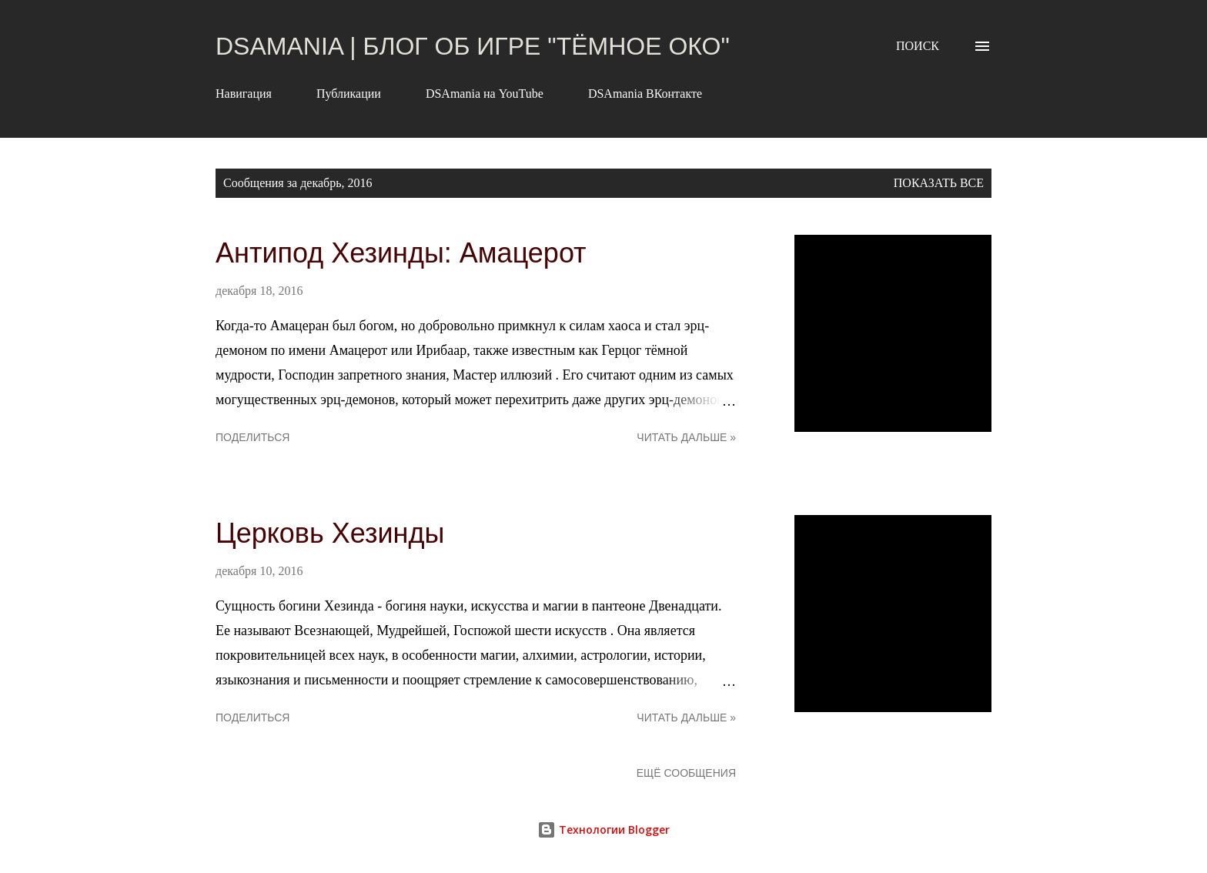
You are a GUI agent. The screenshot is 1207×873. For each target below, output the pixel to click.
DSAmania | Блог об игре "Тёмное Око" (473, 46)
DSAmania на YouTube (484, 93)
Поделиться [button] (252, 437)
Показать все (939, 182)
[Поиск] (917, 46)
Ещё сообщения (686, 773)
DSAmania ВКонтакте (645, 93)
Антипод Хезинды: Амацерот (401, 253)
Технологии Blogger (603, 829)
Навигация (244, 93)
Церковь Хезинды (330, 533)
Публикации (348, 93)
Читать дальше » (686, 437)
